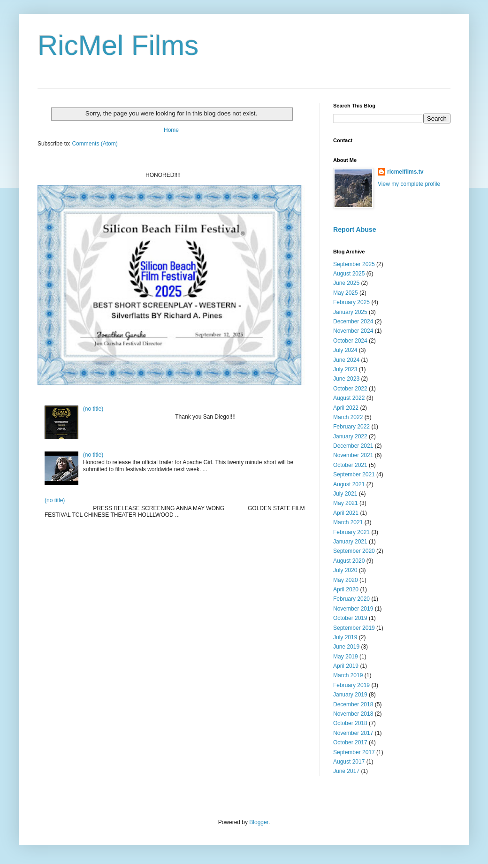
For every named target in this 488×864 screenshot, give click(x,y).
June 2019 (346, 646)
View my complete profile (409, 184)
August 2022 (349, 398)
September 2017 (354, 752)
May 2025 (345, 293)
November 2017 (353, 733)
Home (171, 130)
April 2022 (345, 408)
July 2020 (345, 570)
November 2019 (353, 608)
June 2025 (346, 283)
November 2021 (353, 455)
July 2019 (345, 637)
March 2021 (348, 522)
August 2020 (349, 561)
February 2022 (351, 426)
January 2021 (350, 541)
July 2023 (345, 369)
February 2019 (351, 685)
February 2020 (351, 599)
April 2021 (345, 513)
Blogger (258, 822)
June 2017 (346, 771)
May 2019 (345, 656)
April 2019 (345, 666)
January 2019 (350, 694)
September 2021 (354, 474)
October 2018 (350, 723)
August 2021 (349, 484)
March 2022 (348, 417)
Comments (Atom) (94, 143)
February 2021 (351, 532)
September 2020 (354, 551)
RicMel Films (118, 45)
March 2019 (348, 675)
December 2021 (353, 446)
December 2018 (353, 704)
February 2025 (351, 302)
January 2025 (350, 312)
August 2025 (349, 273)
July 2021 (345, 493)
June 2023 (346, 378)
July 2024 (345, 350)
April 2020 (345, 589)
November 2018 (353, 714)
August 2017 (349, 761)
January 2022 (350, 436)
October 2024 (350, 340)
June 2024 (346, 360)
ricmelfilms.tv (405, 171)
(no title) (93, 408)
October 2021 (350, 465)
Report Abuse (354, 229)
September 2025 (354, 264)
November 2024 (353, 331)
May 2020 (345, 580)
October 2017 (350, 742)
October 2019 (350, 618)
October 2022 (350, 388)
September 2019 (354, 628)
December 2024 (353, 321)
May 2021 (345, 503)
